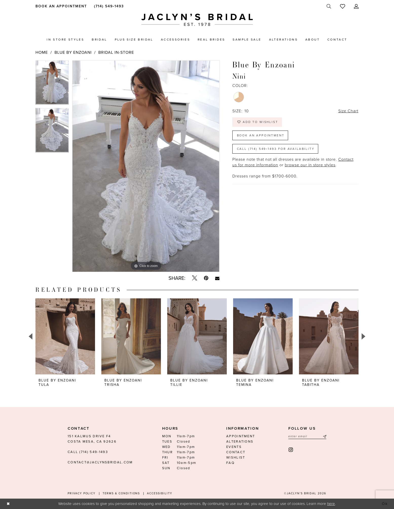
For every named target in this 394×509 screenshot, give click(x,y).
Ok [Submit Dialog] (385, 503)
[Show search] (329, 6)
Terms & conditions (121, 493)
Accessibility (159, 493)
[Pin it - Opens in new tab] (206, 278)
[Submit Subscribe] (324, 436)
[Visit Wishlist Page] (343, 6)
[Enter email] (307, 436)
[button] (356, 6)
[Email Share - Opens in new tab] (217, 278)
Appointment (240, 436)
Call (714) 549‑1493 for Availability (276, 149)
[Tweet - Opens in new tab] (194, 278)
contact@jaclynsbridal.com (100, 462)
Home (41, 52)
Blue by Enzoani (73, 52)
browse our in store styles (310, 165)
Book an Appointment (261, 135)
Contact (235, 452)
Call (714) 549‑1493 (88, 452)
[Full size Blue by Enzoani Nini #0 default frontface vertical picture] (145, 166)
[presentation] (65, 336)
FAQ (230, 463)
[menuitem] (60, 6)
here (331, 503)
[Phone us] (108, 6)
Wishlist (235, 458)
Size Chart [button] (348, 111)
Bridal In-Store (116, 52)
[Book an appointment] (60, 6)
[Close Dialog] (8, 503)
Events (234, 447)
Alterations (239, 442)
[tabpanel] (52, 84)
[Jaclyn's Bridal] (197, 20)
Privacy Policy (82, 493)
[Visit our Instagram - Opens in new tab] (291, 450)
